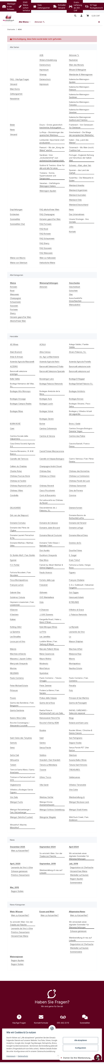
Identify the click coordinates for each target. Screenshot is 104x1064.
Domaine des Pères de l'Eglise (19, 529)
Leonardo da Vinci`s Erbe (22, 867)
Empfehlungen (16, 209)
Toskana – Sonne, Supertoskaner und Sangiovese (48, 176)
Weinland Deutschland (78, 205)
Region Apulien (76, 879)
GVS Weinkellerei (47, 597)
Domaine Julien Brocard (50, 528)
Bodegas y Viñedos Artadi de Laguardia (80, 412)
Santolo (13, 743)
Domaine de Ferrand (77, 523)
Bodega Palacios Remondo (51, 384)
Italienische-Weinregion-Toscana (79, 103)
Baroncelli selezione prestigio (18, 372)
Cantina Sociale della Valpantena (19, 437)
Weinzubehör (74, 305)
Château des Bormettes (79, 471)
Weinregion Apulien (48, 191)
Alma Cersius (45, 352)
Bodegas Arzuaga (18, 399)
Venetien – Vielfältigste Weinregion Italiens (50, 184)
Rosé (12, 290)
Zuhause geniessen (19, 871)
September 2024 (48, 847)
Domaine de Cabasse (49, 523)
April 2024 (74, 847)
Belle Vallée (15, 379)
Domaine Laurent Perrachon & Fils (22, 536)
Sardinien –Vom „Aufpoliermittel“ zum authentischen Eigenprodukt (52, 158)
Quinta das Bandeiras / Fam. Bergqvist (22, 704)
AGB (41, 55)
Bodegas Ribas (16, 411)
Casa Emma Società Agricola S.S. (22, 444)
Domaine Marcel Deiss (78, 535)
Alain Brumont (16, 352)
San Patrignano (75, 738)
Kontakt (72, 231)
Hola (41, 602)
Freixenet (44, 585)
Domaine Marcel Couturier (51, 535)
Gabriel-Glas (15, 592)
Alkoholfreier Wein (18, 321)
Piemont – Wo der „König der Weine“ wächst (52, 148)
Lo (70, 636)
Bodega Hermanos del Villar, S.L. (22, 385)
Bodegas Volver (46, 411)
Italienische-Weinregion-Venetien (79, 111)
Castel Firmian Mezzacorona (52, 451)
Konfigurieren (80, 1048)
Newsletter (14, 99)
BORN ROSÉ (15, 424)
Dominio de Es (75, 543)
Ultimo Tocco (45, 777)
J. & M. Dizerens (46, 614)
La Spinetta (15, 632)
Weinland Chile (75, 200)
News (12, 129)
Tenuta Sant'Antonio (78, 765)
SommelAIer (15, 219)
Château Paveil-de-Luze (79, 481)
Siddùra (43, 755)
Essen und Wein (46, 911)
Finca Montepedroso (19, 580)
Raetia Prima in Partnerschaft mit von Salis (51, 711)
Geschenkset (74, 287)
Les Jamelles (45, 636)
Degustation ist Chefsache (81, 867)
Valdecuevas (74, 777)
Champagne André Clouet (51, 466)
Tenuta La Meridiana (48, 765)
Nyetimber (44, 673)
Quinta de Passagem (78, 703)
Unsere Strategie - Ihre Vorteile (79, 220)
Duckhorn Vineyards (48, 555)
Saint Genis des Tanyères (21, 738)
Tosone (43, 770)
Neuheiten (73, 60)
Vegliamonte (15, 785)
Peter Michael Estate (19, 685)
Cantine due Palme (77, 436)
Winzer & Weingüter (77, 70)
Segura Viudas (75, 743)
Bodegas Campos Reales (20, 404)
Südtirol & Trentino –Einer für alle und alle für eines (52, 166)
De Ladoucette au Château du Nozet (51, 501)
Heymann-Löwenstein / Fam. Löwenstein (22, 603)
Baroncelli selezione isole (79, 366)
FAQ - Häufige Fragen (19, 79)
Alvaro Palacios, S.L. (77, 352)
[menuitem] (25, 22)
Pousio (13, 698)
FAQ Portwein (45, 224)
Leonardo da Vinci (77, 632)
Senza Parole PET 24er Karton (79, 748)
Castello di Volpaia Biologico (52, 459)
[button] (75, 15)
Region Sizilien (17, 891)
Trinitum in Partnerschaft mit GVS (22, 778)
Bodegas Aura (46, 399)
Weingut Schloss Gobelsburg (52, 809)
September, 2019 (48, 864)
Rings (71, 718)
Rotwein (13, 287)
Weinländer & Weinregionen (81, 74)
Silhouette (14, 760)
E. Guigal (72, 555)
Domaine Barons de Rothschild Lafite (77, 516)
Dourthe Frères (75, 550)
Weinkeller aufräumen (79, 875)
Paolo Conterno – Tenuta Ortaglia (50, 679)
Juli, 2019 (73, 864)
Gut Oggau (74, 592)
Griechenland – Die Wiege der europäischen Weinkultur (81, 133)
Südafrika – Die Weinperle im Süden (81, 179)
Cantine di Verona (47, 436)
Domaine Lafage (76, 528)
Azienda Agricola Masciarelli (22, 361)
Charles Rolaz (16, 471)
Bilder (12, 125)
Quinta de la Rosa (47, 703)
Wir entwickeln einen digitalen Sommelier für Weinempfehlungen (79, 856)
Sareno (43, 743)
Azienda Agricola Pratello (80, 361)
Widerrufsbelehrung (48, 60)
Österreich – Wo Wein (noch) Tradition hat (81, 148)
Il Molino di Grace (76, 610)
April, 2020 (15, 864)
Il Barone (13, 610)
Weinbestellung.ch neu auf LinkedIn (51, 871)
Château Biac (45, 471)
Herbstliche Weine (47, 263)
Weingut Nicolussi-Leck (79, 802)
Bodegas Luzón (46, 404)
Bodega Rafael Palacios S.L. (81, 384)
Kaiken (13, 619)
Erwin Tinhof (74, 560)
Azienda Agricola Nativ (49, 361)
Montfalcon (45, 668)
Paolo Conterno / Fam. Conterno (78, 679)
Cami (12, 428)
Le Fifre (43, 632)
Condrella (14, 495)
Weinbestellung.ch (77, 797)
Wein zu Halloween (48, 258)
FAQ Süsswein (46, 248)
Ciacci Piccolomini (47, 490)
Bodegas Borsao (76, 399)
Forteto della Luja (47, 580)
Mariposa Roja (75, 654)
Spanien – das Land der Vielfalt (79, 171)
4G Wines (14, 344)
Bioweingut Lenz (47, 379)
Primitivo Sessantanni (20, 875)
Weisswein (14, 294)
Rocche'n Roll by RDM (49, 723)
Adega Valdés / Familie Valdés (78, 345)
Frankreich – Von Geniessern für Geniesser (81, 126)
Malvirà (13, 649)
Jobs (71, 227)
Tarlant (13, 765)
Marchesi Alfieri (75, 649)
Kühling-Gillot (16, 627)
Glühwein (43, 592)
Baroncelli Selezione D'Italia (51, 366)
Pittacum (14, 690)
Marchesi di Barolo (18, 654)
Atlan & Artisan (16, 357)
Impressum (11, 1056)
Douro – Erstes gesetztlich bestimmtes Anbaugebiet (51, 126)
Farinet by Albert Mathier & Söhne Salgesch (51, 566)
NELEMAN (14, 673)
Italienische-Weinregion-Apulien (79, 80)
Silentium (73, 755)
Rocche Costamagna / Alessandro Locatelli (19, 724)
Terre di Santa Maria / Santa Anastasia (22, 771)
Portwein (14, 309)
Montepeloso (75, 663)
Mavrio (72, 659)
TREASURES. (74, 770)
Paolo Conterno (17, 678)
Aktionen (43, 287)
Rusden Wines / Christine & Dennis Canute (80, 731)
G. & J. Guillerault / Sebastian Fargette (81, 586)
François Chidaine (76, 580)
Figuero (72, 572)
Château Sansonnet (77, 486)
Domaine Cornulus (18, 523)
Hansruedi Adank (76, 597)
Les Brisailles (15, 636)
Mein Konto (15, 89)
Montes (13, 668)
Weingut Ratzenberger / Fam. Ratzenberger (20, 810)
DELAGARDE (15, 508)
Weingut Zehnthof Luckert (21, 817)
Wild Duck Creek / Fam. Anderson (79, 818)
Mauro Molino (45, 659)
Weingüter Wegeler (48, 817)
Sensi (12, 747)
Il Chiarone (44, 610)
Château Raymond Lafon (21, 486)
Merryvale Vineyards (19, 663)
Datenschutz (23, 1056)
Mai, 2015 (14, 887)
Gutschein (73, 290)
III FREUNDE (74, 602)
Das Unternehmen (76, 214)
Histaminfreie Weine (78, 871)
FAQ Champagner (47, 214)
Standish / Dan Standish (50, 760)
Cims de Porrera (76, 490)
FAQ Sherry (44, 243)
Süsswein (14, 306)
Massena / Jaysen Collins (21, 659)
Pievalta (72, 685)
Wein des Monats (76, 65)
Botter (42, 424)
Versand (13, 84)
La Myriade (73, 627)
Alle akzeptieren (80, 1040)
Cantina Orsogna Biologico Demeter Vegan (80, 429)
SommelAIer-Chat (17, 224)
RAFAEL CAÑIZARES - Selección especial (78, 711)
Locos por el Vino (17, 641)
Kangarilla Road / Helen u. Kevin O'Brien (50, 620)
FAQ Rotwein (45, 234)
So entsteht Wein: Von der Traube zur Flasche (51, 854)
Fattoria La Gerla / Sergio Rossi (80, 566)
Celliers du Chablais (18, 466)
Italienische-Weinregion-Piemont (79, 88)
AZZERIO (14, 366)
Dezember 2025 (17, 847)
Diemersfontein (75, 508)
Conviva (72, 495)
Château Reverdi (47, 486)
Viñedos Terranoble (77, 785)
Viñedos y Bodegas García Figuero (21, 791)
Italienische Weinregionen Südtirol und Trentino (80, 118)
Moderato (44, 663)
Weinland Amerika (76, 185)
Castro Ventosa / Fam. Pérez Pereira (81, 460)
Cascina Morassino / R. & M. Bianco (22, 452)
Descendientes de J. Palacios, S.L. (48, 509)
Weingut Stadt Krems (78, 809)
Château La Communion (79, 476)
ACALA (43, 344)
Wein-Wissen (16, 911)
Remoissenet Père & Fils (50, 718)
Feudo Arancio (46, 572)
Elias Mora (44, 560)
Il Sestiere (14, 614)
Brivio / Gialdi (74, 424)
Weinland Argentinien (78, 190)
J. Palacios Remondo (78, 614)
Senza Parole (45, 747)
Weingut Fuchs (16, 802)
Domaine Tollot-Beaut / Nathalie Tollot (50, 544)
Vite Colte (73, 790)
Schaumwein (15, 302)
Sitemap (43, 74)
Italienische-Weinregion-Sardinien (79, 95)
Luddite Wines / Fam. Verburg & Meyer (48, 642)
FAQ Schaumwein (47, 238)
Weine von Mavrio (17, 258)
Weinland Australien (77, 195)
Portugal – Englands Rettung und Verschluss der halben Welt (81, 158)
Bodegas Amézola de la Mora (50, 392)
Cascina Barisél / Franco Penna (79, 444)
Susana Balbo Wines (78, 760)
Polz (71, 690)
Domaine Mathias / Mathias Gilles (21, 544)
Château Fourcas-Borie (20, 476)
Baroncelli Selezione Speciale (52, 371)
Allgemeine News (77, 911)
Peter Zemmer (46, 685)
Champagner (15, 298)
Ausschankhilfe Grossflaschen (75, 299)
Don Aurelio (45, 550)
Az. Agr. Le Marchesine (49, 357)
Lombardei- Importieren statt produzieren (52, 141)
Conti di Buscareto (48, 495)
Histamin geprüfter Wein (50, 219)
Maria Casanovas (47, 654)
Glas (71, 294)
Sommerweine (76, 882)
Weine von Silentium (18, 263)
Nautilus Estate (75, 668)
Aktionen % (74, 55)
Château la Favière (18, 481)
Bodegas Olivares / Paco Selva (79, 405)
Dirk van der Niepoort (19, 515)
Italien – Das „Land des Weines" (78, 141)
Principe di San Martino (79, 698)
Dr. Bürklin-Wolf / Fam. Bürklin (22, 555)
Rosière (43, 730)
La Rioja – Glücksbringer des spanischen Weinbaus (52, 133)
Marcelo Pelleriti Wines (49, 649)
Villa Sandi (44, 785)
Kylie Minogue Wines (48, 627)
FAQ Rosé (44, 229)
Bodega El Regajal (77, 379)
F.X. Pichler (14, 565)
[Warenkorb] (93, 15)
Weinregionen (16, 956)
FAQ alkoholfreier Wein (49, 209)
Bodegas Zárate (47, 419)
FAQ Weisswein (46, 253)
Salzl (42, 738)
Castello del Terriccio (19, 459)
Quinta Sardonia (17, 710)
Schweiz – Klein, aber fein (80, 165)
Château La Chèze (47, 476)
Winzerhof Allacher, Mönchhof (18, 826)
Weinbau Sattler (46, 797)
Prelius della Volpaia (48, 698)
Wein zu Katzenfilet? (20, 850)
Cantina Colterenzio (48, 428)
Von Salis (14, 797)
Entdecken (14, 214)
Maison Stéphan (76, 641)
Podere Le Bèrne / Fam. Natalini (49, 691)
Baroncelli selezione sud (79, 371)
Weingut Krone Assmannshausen (47, 803)
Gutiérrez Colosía (17, 597)
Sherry (13, 313)
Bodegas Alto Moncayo (20, 391)
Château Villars (16, 490)
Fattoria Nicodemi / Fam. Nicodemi (20, 573)
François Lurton (16, 585)
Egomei (13, 560)
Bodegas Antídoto (77, 391)
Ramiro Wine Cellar (18, 718)
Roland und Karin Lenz (78, 723)
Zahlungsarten (16, 94)
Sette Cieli (14, 755)
